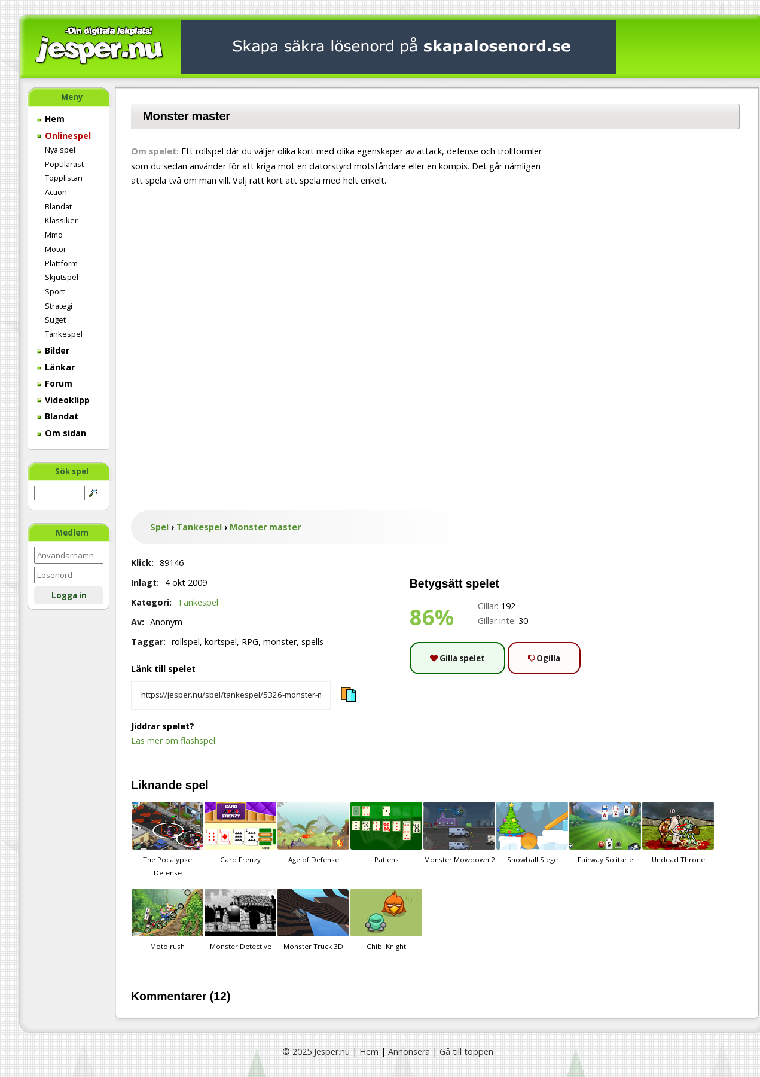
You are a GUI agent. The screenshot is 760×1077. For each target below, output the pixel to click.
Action (56, 192)
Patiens (386, 833)
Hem (51, 118)
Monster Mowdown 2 (459, 833)
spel (197, 785)
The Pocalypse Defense (167, 839)
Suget (55, 319)
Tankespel (64, 333)
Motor (55, 249)
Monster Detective (240, 920)
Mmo (54, 234)
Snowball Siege (532, 833)
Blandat (58, 206)
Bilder (53, 350)
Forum (54, 383)
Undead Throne (678, 833)
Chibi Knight (386, 920)
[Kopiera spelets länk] (231, 695)
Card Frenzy (240, 833)
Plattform (61, 263)
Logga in (69, 595)
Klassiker (61, 220)
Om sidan (61, 433)
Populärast (64, 164)
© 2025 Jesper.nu (316, 1051)
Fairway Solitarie (605, 833)
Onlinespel (64, 135)
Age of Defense (313, 833)
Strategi (58, 305)
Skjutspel (61, 277)
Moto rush (167, 920)
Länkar (56, 367)
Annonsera (409, 1051)
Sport (55, 291)
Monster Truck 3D (313, 920)
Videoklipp (63, 400)
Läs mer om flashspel (173, 740)
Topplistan (64, 177)
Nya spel (60, 149)
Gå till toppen (466, 1051)
